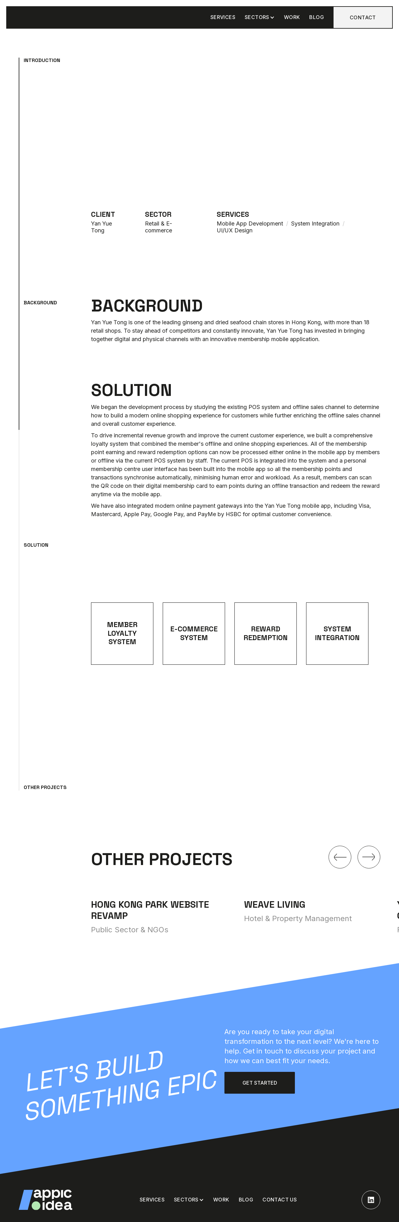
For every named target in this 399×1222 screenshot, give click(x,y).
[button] (260, 17)
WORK (292, 17)
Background (40, 302)
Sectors (257, 17)
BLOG (316, 17)
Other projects (45, 787)
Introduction (42, 60)
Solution (36, 545)
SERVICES (222, 17)
